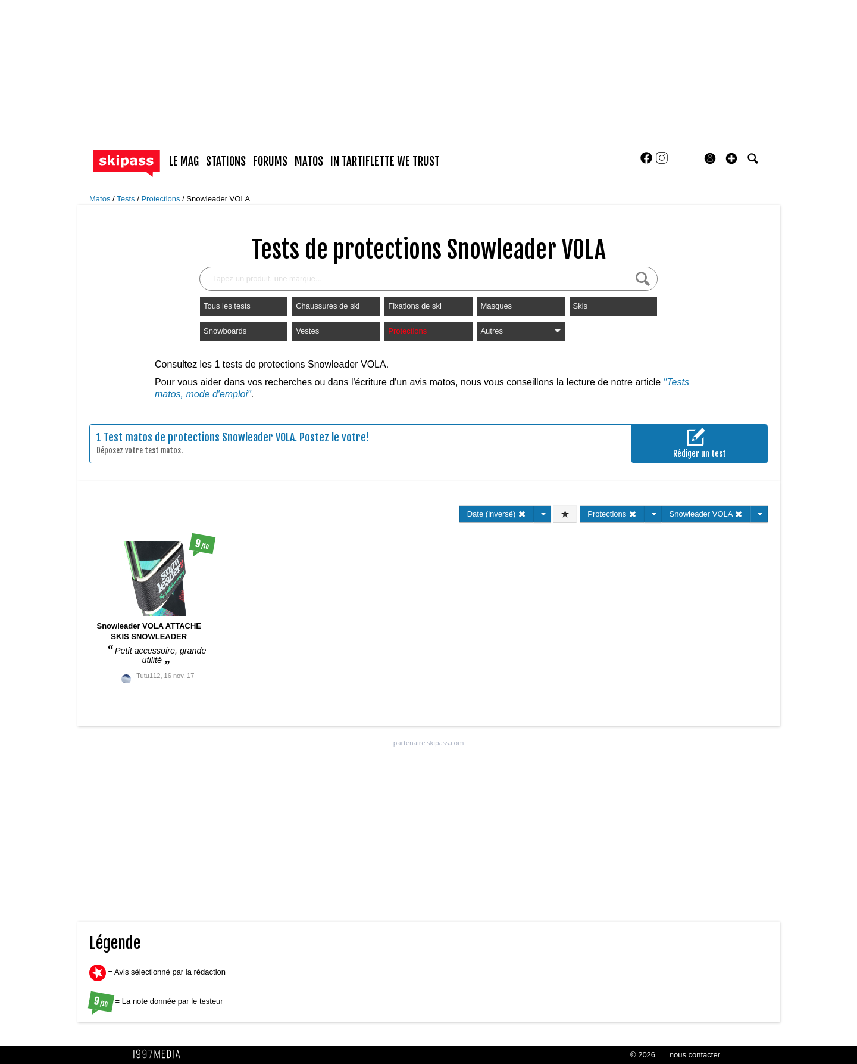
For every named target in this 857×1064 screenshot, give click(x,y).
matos (309, 161)
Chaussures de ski (327, 305)
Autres (520, 330)
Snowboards (225, 330)
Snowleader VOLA (218, 198)
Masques (496, 305)
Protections (161, 198)
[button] (731, 158)
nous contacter (695, 1054)
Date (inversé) (496, 513)
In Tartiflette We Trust (385, 161)
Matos (100, 198)
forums (270, 161)
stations (226, 161)
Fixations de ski (415, 305)
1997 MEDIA (160, 1054)
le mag (184, 161)
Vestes (307, 330)
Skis (580, 305)
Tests (127, 198)
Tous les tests (227, 305)
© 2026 (642, 1054)
